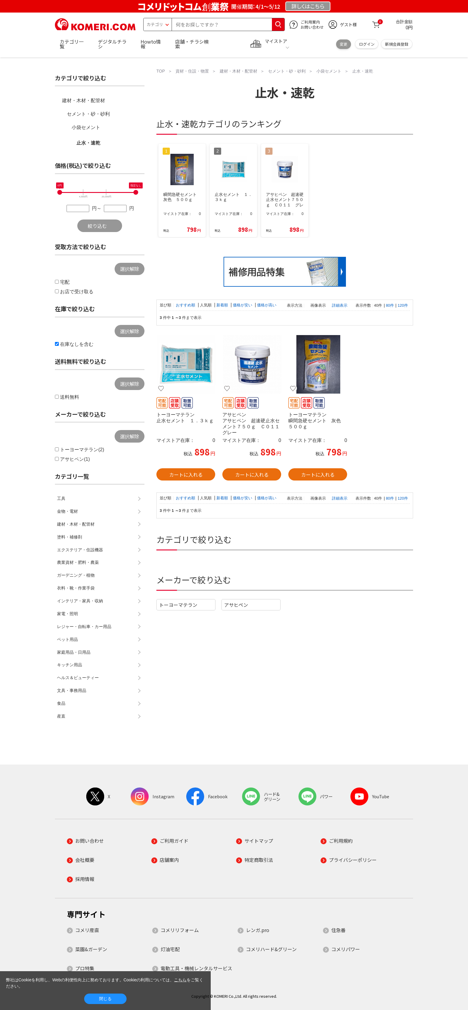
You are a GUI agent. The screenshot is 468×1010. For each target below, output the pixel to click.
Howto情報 (151, 44)
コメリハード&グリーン (271, 949)
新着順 (222, 305)
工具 (61, 498)
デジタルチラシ (112, 44)
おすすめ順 (186, 305)
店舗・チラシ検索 (192, 44)
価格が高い (266, 305)
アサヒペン (236, 604)
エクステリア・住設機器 (80, 549)
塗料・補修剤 (69, 537)
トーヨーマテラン (178, 604)
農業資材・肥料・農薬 (78, 562)
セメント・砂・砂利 (88, 113)
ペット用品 (67, 639)
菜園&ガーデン (91, 949)
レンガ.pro (257, 930)
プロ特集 (84, 968)
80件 (390, 305)
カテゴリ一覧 (72, 44)
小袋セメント (86, 127)
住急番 (338, 930)
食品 (61, 703)
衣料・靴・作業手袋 (76, 588)
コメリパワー (345, 949)
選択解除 (129, 268)
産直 (61, 716)
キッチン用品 (69, 664)
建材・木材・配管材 (83, 100)
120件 (403, 305)
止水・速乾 (88, 142)
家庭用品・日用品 (73, 652)
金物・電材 (67, 511)
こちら (180, 979)
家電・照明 (67, 613)
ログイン (367, 44)
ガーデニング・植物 (76, 575)
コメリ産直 (87, 930)
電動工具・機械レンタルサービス (196, 968)
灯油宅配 (170, 949)
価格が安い (243, 305)
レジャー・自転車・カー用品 (84, 626)
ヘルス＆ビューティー (78, 677)
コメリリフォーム (180, 930)
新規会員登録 (396, 44)
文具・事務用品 (71, 690)
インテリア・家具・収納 (80, 600)
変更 (343, 44)
